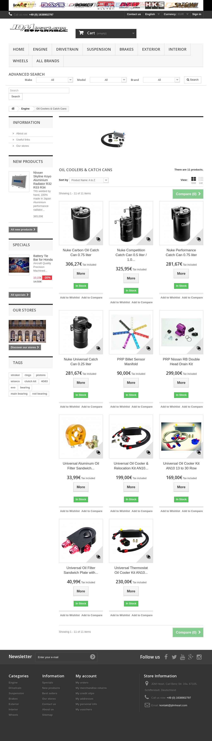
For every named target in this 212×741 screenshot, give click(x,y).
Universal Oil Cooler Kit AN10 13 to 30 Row (181, 466)
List (200, 180)
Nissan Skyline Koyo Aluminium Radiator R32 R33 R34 (42, 180)
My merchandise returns (91, 688)
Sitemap (47, 714)
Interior (177, 49)
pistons (41, 375)
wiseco (15, 381)
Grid (193, 180)
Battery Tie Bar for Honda (43, 257)
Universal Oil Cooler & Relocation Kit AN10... (131, 466)
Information (26, 122)
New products (28, 161)
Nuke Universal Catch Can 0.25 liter (81, 361)
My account (86, 675)
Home (18, 49)
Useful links (23, 139)
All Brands (47, 60)
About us (21, 133)
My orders (82, 682)
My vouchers (84, 709)
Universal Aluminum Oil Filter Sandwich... (81, 466)
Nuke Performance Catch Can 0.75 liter (181, 252)
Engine (40, 49)
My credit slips (85, 693)
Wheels (20, 60)
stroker (15, 375)
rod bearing (39, 393)
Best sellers (49, 693)
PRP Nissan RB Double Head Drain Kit (181, 361)
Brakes (126, 49)
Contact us (134, 14)
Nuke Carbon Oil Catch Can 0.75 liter (81, 252)
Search (193, 79)
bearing (25, 387)
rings (28, 375)
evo (13, 387)
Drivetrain (67, 49)
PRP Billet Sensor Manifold (131, 361)
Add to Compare (91, 297)
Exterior (151, 49)
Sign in (196, 14)
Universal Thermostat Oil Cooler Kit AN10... (131, 570)
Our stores (22, 145)
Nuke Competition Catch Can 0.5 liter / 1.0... (131, 255)
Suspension (99, 49)
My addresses (84, 698)
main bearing (19, 393)
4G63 (44, 381)
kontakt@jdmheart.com (173, 705)
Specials (21, 244)
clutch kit (30, 381)
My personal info (86, 704)
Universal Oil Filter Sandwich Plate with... (81, 570)
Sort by (63, 179)
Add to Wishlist (70, 297)
